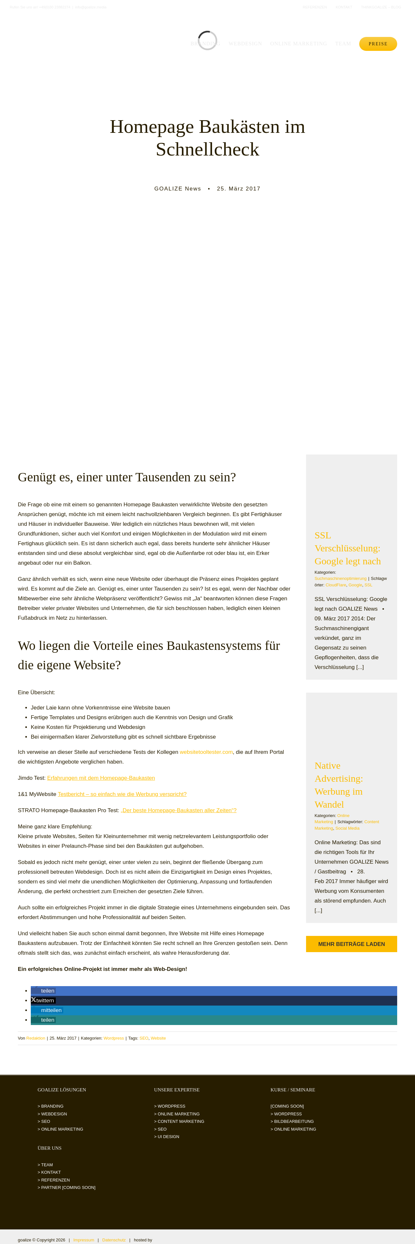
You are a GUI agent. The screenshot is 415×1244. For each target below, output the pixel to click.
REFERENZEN (55, 1180)
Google (355, 584)
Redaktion (35, 1038)
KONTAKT (51, 1172)
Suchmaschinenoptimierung (340, 578)
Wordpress (114, 1038)
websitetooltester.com (206, 752)
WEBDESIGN (54, 1114)
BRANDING (52, 1106)
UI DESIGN (168, 1136)
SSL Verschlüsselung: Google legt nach (347, 548)
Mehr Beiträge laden (351, 944)
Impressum (83, 1240)
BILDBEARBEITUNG (294, 1121)
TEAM (47, 1164)
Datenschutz (114, 1240)
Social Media (348, 828)
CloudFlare (336, 584)
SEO (143, 1038)
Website (158, 1038)
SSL (368, 584)
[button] (43, 991)
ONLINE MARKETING (62, 1129)
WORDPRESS (171, 1106)
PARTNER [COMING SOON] (68, 1187)
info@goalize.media (91, 7)
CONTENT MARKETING (181, 1121)
